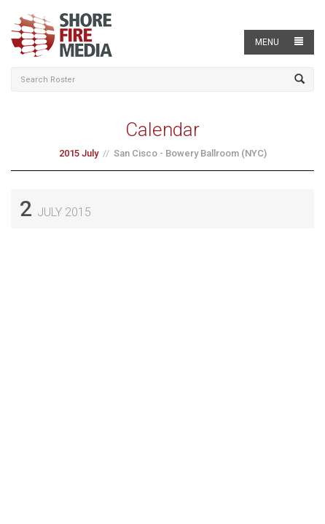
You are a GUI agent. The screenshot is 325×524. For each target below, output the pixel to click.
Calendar (162, 129)
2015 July (78, 153)
